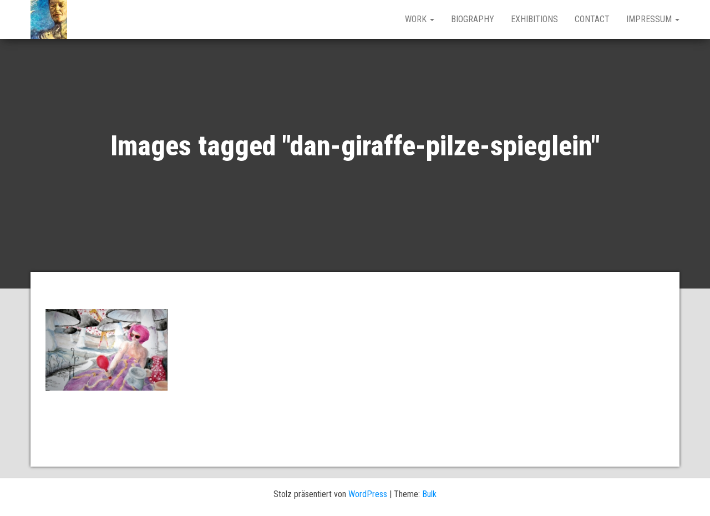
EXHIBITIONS (534, 19)
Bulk (429, 494)
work (419, 19)
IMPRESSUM (652, 19)
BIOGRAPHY (472, 19)
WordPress (367, 494)
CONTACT (592, 19)
